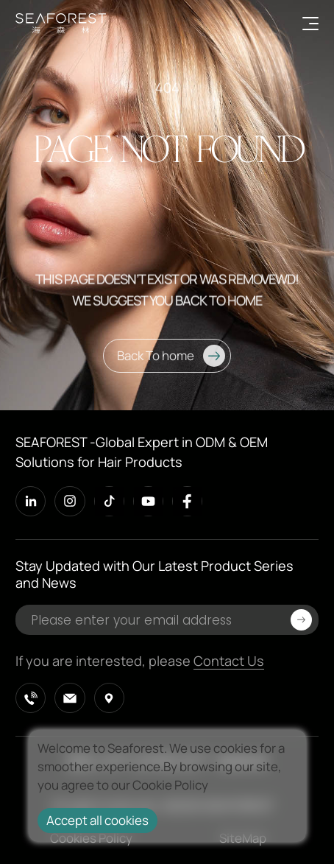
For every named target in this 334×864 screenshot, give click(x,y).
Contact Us (228, 661)
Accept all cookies (97, 820)
